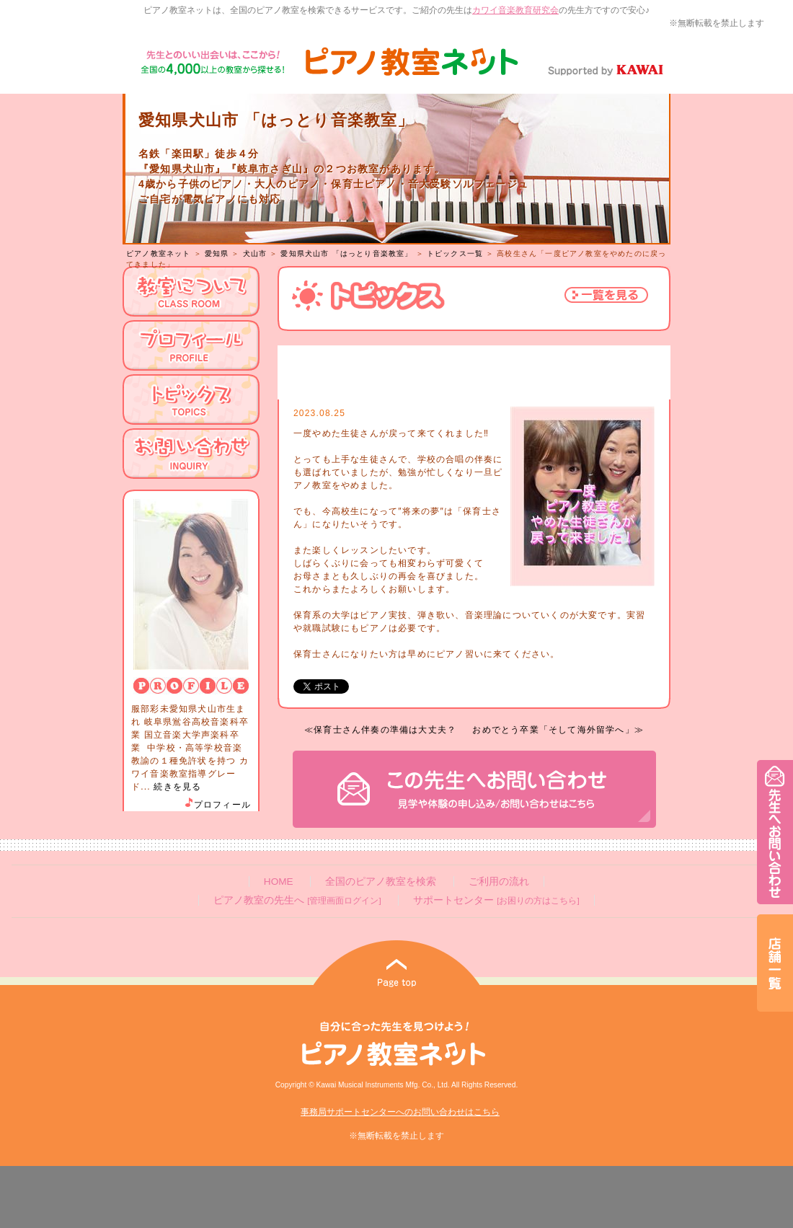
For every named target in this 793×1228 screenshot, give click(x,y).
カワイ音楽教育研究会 (515, 10)
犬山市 (255, 253)
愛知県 (217, 253)
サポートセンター (496, 900)
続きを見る (177, 787)
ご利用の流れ (499, 881)
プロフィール (217, 805)
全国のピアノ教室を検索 (380, 881)
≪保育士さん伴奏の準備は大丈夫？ (380, 730)
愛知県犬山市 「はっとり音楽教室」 (346, 253)
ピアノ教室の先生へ (297, 900)
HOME (278, 881)
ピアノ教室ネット (158, 253)
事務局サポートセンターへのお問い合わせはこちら (400, 1112)
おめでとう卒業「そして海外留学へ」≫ (558, 730)
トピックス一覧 (455, 253)
